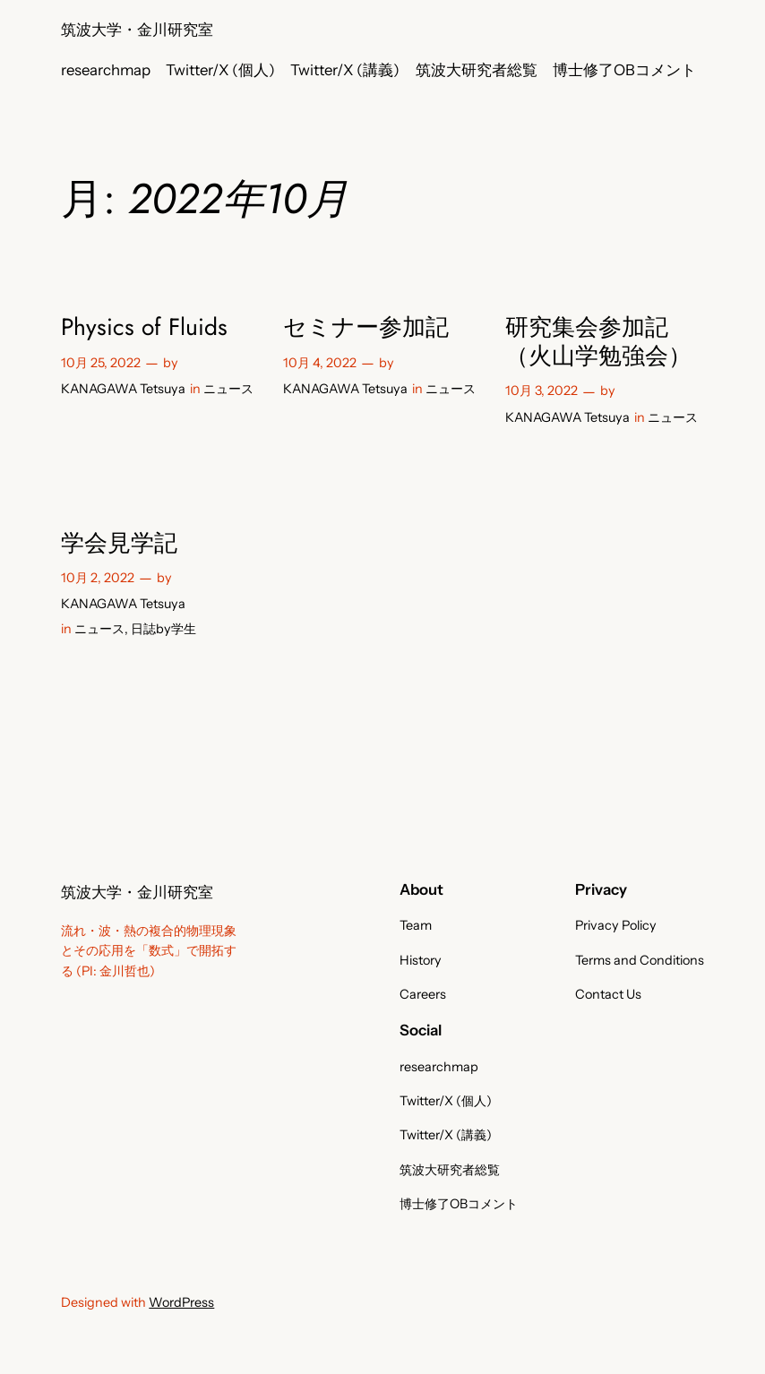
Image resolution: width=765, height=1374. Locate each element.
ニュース (228, 389)
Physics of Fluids (144, 327)
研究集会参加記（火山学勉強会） (598, 341)
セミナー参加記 (366, 327)
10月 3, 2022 (541, 390)
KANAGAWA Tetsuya (123, 389)
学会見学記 (119, 543)
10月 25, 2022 (101, 363)
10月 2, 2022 (97, 578)
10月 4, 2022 (320, 363)
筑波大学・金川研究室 (137, 30)
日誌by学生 (163, 629)
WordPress (181, 1302)
